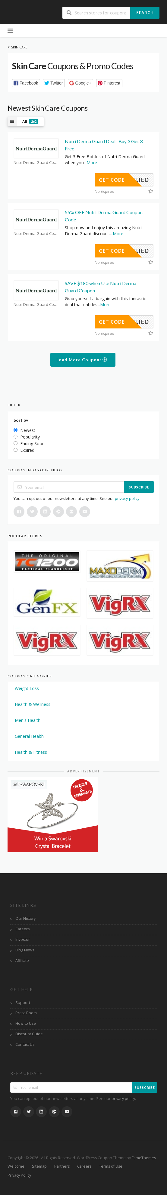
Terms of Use (110, 1166)
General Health (29, 736)
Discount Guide (29, 1033)
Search (145, 12)
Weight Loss (27, 688)
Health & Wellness (32, 704)
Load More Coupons (81, 359)
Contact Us (24, 1044)
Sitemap (39, 1166)
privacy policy (127, 498)
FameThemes (144, 1157)
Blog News (24, 950)
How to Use (25, 1023)
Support (22, 1002)
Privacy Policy (19, 1175)
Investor (22, 939)
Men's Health (27, 720)
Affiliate (22, 960)
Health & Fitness (31, 752)
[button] (26, 83)
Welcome (16, 1166)
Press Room (26, 1012)
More (92, 162)
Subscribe (139, 487)
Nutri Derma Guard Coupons (36, 162)
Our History (25, 918)
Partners (62, 1166)
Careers (22, 929)
